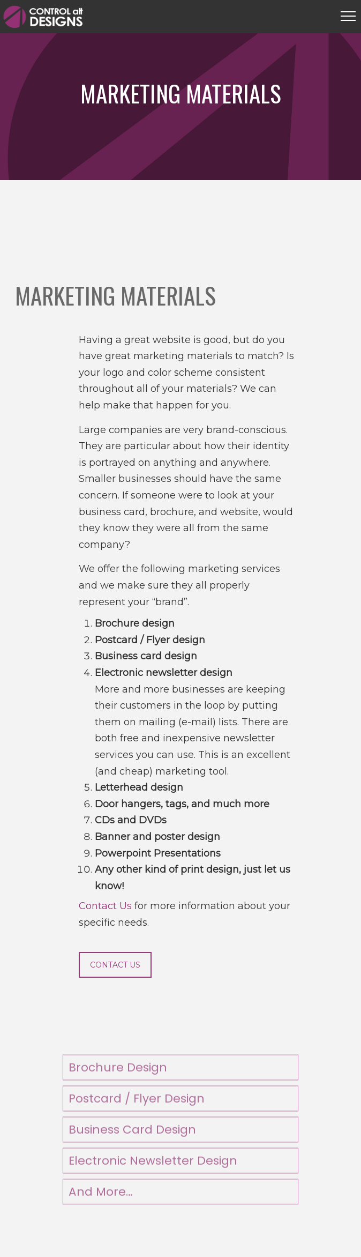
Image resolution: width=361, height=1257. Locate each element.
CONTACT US (115, 965)
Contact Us (105, 906)
